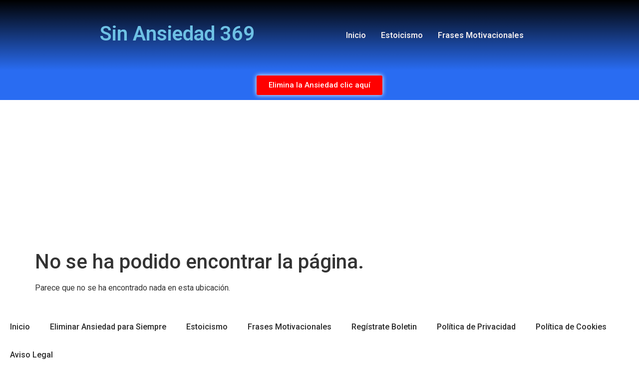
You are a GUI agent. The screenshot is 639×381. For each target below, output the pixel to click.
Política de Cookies (571, 327)
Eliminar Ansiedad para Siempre (108, 327)
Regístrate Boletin (384, 327)
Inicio (356, 35)
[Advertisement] (319, 175)
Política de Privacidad (476, 327)
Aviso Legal (31, 355)
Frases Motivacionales (481, 35)
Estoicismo (402, 35)
